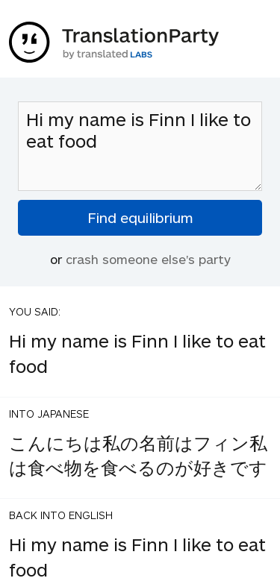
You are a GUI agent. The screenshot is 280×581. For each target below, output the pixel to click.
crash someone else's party (148, 258)
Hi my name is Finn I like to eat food (140, 146)
